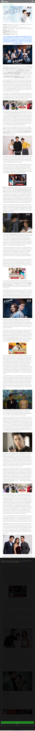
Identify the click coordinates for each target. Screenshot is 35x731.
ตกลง (17, 722)
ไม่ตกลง (17, 724)
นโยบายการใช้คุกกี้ (16, 562)
